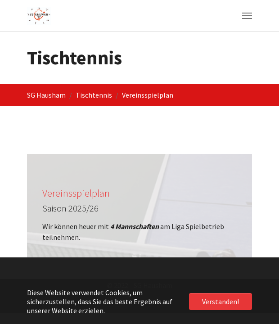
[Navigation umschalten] (247, 15)
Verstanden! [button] (220, 301)
